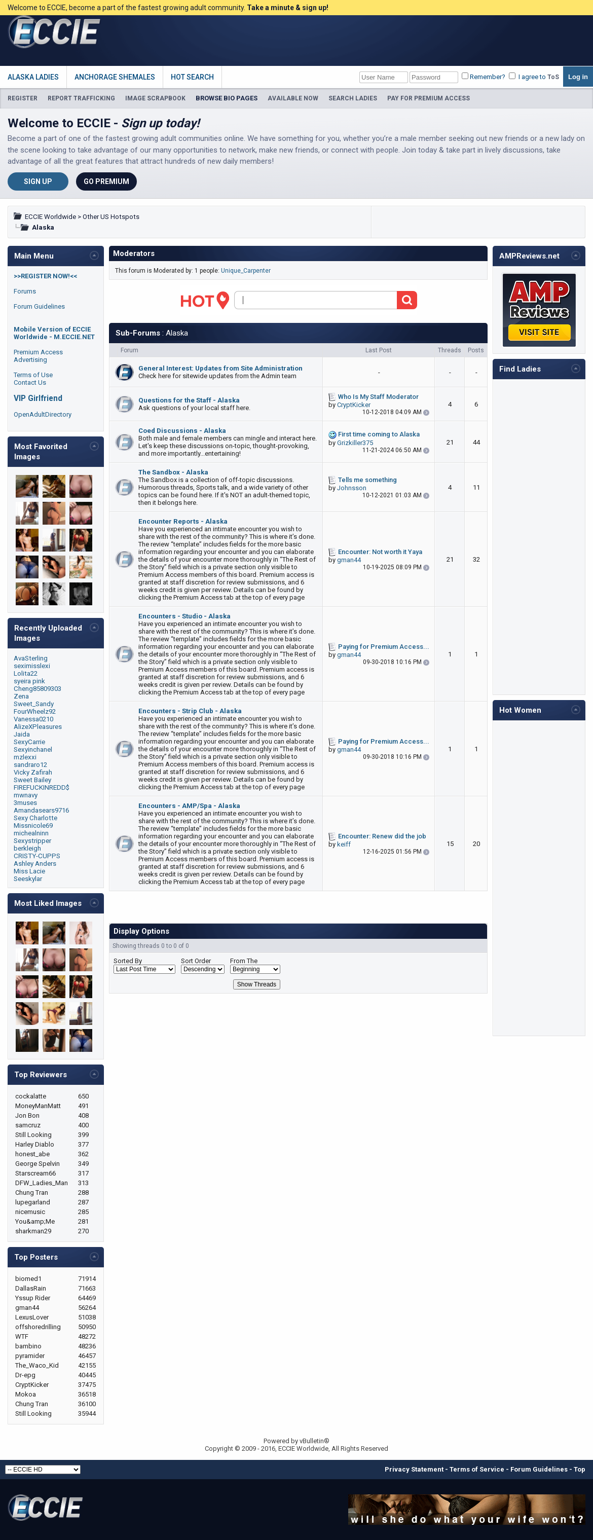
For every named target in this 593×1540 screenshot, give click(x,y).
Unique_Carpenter (246, 270)
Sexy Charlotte (35, 818)
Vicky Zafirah (33, 772)
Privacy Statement (414, 1469)
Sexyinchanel (33, 749)
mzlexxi (25, 757)
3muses (25, 802)
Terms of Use (33, 375)
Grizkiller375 (355, 443)
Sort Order (196, 961)
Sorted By (128, 961)
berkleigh (27, 848)
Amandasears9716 (41, 810)
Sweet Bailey (32, 780)
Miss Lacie (29, 871)
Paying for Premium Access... (383, 646)
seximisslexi (32, 666)
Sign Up (38, 181)
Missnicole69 (33, 825)
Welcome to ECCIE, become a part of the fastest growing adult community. (168, 8)
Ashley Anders (35, 863)
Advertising (30, 359)
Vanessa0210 (33, 719)
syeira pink (29, 681)
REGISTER (23, 98)
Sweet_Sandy (34, 704)
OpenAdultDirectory (42, 414)
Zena (21, 696)
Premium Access (38, 352)
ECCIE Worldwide (50, 217)
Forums (25, 291)
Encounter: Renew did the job (382, 836)
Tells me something (367, 480)
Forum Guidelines (39, 306)
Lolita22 (26, 673)
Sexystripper (32, 841)
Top (579, 1469)
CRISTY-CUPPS (37, 856)
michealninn (31, 833)
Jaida (22, 734)
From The (243, 961)
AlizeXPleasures (38, 726)
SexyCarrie (29, 742)
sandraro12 (30, 764)
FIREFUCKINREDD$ (41, 787)
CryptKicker (353, 405)
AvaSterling (31, 658)
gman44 (349, 560)
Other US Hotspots (111, 217)
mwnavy (26, 795)
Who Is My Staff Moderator (378, 396)
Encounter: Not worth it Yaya (380, 552)
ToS (553, 77)
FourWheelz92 (35, 711)
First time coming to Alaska (379, 434)
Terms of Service (477, 1469)
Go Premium (106, 181)
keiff (344, 844)
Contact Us (30, 382)
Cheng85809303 (37, 688)
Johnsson (351, 488)
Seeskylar (28, 879)
